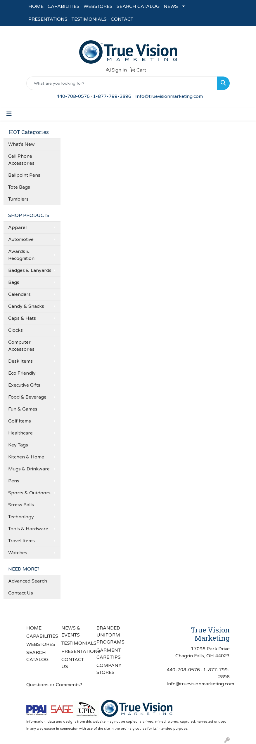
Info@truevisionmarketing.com (169, 96)
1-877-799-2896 (112, 96)
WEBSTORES (98, 6)
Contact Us (20, 593)
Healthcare (20, 433)
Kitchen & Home (26, 457)
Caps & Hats (22, 318)
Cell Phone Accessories (21, 159)
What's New (21, 144)
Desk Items (20, 361)
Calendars (19, 294)
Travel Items (21, 541)
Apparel (17, 227)
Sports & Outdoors (29, 493)
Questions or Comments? (54, 685)
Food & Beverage (27, 397)
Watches (17, 553)
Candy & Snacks (26, 306)
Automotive (21, 239)
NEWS (171, 6)
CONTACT (122, 19)
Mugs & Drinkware (29, 469)
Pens (13, 481)
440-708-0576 (73, 96)
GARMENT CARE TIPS (108, 653)
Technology (21, 517)
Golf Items (19, 421)
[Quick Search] (121, 83)
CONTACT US (72, 663)
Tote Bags (19, 187)
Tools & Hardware (28, 529)
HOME (36, 6)
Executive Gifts (24, 385)
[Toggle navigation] (9, 114)
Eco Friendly (22, 373)
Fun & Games (22, 409)
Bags (13, 282)
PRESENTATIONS (48, 19)
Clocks (15, 330)
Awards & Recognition (21, 254)
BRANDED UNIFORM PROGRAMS (110, 635)
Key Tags (18, 445)
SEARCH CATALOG (138, 6)
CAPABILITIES (63, 6)
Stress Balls (21, 505)
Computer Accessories (21, 345)
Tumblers (18, 199)
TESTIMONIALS (89, 19)
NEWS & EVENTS (70, 631)
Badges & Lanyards (29, 270)
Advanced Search (27, 581)
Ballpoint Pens (24, 175)
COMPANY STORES (109, 669)
